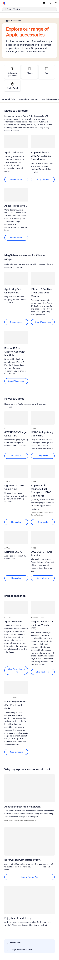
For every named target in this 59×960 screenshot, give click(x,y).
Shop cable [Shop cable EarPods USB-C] (16, 578)
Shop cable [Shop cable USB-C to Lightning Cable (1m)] (43, 455)
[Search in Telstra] (29, 9)
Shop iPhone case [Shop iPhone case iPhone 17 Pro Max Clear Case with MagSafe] (43, 322)
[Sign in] (50, 3)
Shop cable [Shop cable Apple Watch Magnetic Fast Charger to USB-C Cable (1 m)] (43, 522)
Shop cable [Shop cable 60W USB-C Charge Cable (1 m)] (16, 455)
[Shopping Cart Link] (44, 3)
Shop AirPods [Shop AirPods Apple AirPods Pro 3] (16, 237)
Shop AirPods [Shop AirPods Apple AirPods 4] (16, 179)
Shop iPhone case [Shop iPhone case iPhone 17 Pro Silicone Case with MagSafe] (16, 381)
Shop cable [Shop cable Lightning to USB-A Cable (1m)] (16, 522)
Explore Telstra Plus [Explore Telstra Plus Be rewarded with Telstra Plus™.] (29, 877)
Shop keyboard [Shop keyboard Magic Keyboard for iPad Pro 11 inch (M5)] (42, 672)
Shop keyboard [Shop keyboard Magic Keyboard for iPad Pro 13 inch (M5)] (16, 752)
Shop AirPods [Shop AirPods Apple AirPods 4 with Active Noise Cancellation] (43, 179)
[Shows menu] (56, 3)
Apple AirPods (8, 99)
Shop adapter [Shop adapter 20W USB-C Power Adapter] (43, 578)
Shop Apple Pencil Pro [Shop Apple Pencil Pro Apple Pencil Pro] (16, 670)
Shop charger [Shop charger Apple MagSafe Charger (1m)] (16, 322)
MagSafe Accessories (28, 99)
